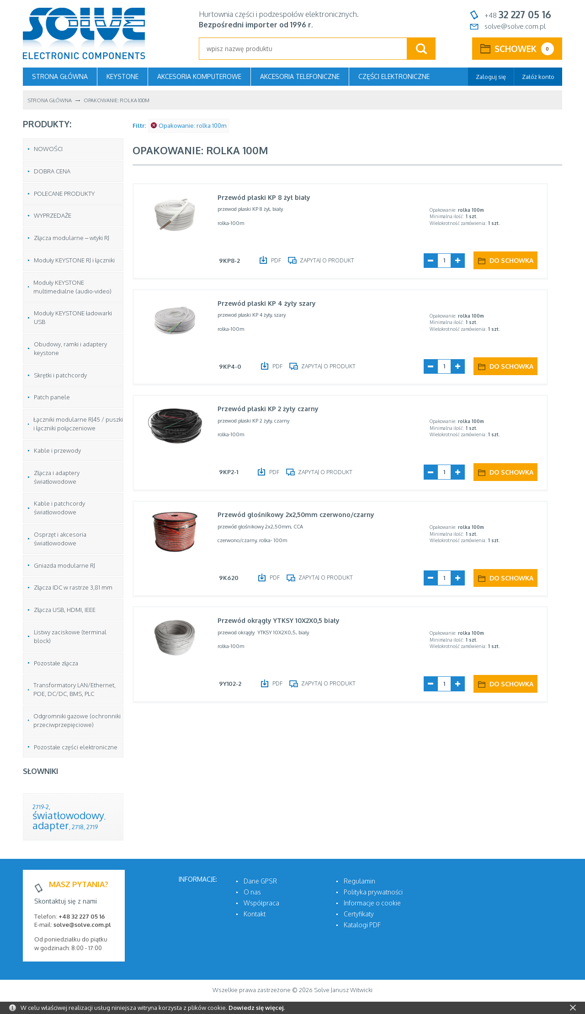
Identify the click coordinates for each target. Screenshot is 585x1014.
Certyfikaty (359, 914)
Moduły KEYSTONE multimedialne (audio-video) (72, 287)
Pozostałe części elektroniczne (75, 747)
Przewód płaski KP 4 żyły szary (270, 304)
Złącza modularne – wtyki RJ (71, 237)
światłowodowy (68, 815)
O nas (252, 892)
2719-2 (40, 806)
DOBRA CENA (52, 171)
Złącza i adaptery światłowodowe (57, 477)
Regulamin (359, 881)
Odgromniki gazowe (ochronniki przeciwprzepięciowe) (77, 720)
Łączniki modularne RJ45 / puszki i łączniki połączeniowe (78, 424)
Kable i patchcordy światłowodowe (59, 508)
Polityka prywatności (373, 892)
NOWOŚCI (48, 148)
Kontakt (255, 914)
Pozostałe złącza (56, 663)
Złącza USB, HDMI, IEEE (65, 609)
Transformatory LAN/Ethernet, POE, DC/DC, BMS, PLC (74, 689)
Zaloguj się (491, 76)
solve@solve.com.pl (515, 26)
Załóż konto (538, 76)
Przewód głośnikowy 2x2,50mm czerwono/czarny (299, 516)
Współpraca (261, 903)
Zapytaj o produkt (331, 259)
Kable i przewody (57, 450)
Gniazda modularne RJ (64, 565)
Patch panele (52, 397)
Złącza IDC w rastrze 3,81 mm (73, 587)
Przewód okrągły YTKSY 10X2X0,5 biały (282, 622)
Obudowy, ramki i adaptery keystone (70, 348)
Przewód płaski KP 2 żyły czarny (271, 409)
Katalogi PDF (362, 925)
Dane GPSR (260, 881)
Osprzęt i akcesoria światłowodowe (60, 539)
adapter (50, 825)
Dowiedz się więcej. (257, 1007)
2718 (78, 827)
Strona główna (60, 76)
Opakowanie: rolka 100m (188, 125)
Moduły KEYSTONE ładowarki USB (73, 317)
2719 (92, 827)
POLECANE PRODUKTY (64, 193)
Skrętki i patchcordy (60, 375)
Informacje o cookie (372, 903)
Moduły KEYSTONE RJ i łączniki (74, 260)
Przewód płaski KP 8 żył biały (267, 197)
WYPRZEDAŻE (52, 215)
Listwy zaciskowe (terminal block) (70, 636)
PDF (280, 259)
